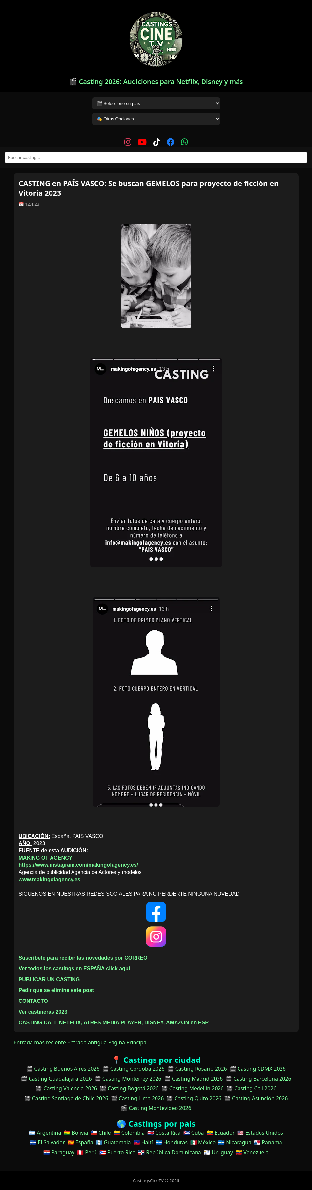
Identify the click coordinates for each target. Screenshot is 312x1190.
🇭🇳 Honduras (172, 1142)
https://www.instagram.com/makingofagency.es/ (78, 865)
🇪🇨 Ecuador (221, 1132)
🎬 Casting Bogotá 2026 (129, 1088)
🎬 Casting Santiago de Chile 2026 (66, 1098)
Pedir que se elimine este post (56, 990)
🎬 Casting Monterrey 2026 (127, 1078)
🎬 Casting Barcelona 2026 (258, 1078)
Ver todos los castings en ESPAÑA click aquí (74, 968)
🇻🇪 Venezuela (252, 1152)
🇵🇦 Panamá (268, 1142)
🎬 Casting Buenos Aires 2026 (63, 1068)
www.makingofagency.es (50, 879)
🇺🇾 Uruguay (218, 1152)
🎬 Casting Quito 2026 (193, 1098)
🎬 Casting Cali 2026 (251, 1088)
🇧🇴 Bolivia (76, 1132)
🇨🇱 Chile (101, 1132)
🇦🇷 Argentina (45, 1132)
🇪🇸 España (80, 1142)
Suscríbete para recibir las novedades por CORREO (83, 958)
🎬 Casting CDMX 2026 (258, 1068)
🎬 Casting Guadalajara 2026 (56, 1078)
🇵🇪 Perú (86, 1152)
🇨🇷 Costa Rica (163, 1132)
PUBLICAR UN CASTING (49, 979)
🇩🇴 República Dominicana (169, 1152)
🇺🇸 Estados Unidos (260, 1132)
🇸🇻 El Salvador (47, 1142)
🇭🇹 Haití (143, 1142)
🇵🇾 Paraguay (58, 1152)
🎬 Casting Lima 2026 (137, 1098)
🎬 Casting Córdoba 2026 (133, 1068)
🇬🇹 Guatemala (113, 1142)
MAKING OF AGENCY (46, 858)
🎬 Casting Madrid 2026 (193, 1078)
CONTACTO (33, 1001)
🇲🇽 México (203, 1142)
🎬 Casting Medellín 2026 (192, 1088)
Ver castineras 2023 (43, 1012)
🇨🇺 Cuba (193, 1132)
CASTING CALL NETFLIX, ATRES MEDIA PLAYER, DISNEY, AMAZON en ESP (114, 1022)
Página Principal (128, 1042)
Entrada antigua (87, 1042)
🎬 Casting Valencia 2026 (66, 1088)
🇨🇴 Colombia (129, 1132)
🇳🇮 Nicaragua (234, 1142)
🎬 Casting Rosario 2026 (197, 1068)
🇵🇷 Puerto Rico (117, 1152)
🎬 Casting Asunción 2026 (256, 1098)
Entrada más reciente (40, 1042)
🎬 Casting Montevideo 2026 (156, 1108)
